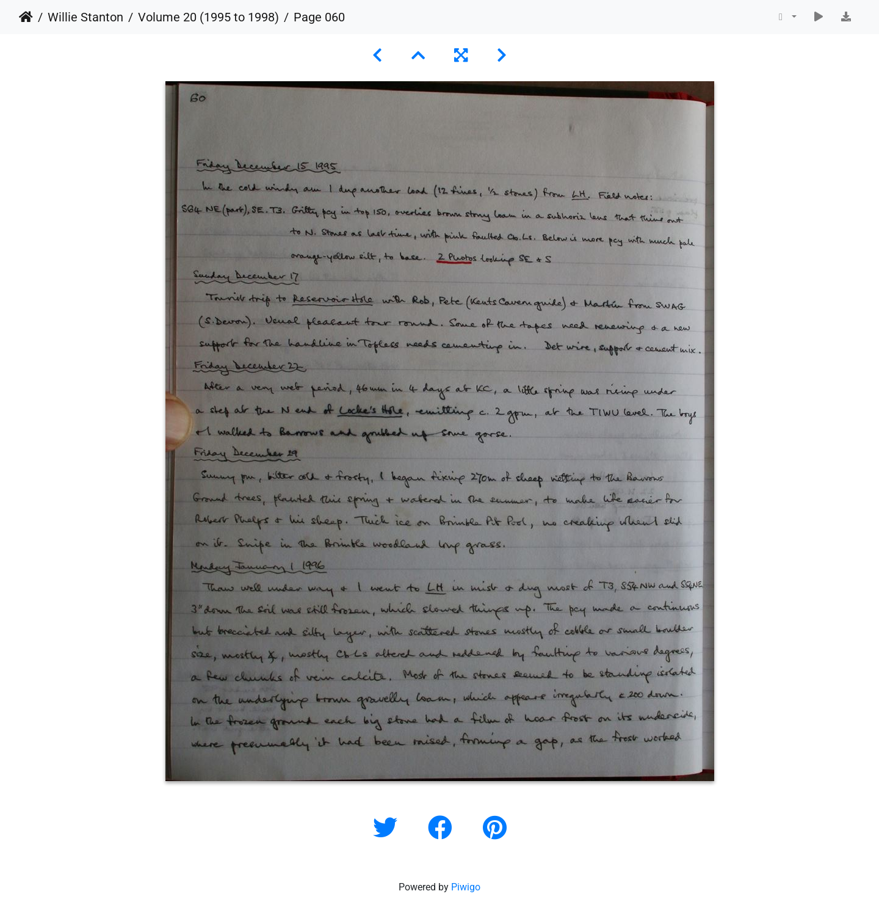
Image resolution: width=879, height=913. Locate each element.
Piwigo (465, 887)
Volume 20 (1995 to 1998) (208, 17)
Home (26, 17)
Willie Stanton (85, 17)
